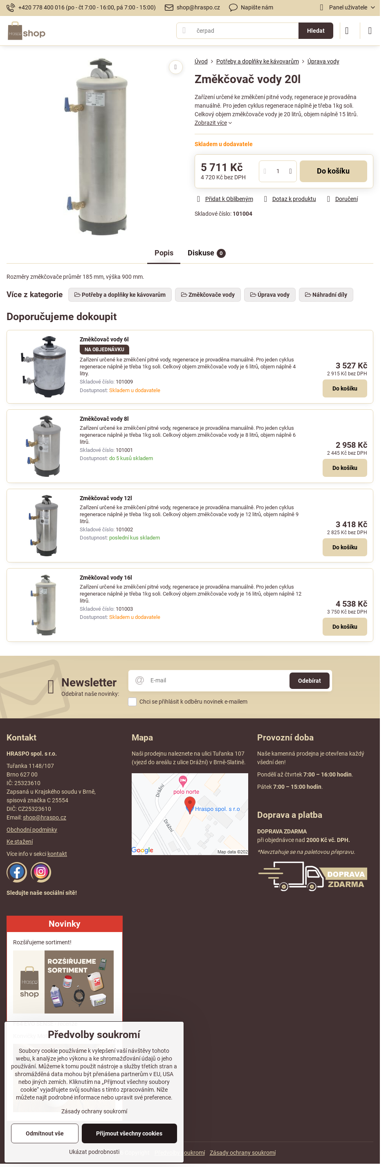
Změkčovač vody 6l (104, 339)
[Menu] (370, 31)
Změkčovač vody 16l (106, 577)
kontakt (57, 854)
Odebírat (309, 680)
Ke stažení (20, 841)
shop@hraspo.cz (44, 817)
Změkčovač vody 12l (106, 498)
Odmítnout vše (45, 1133)
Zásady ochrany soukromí (243, 1152)
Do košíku (333, 171)
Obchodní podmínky (32, 829)
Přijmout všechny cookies (129, 1133)
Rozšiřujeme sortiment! (42, 942)
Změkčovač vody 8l (104, 418)
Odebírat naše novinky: (90, 694)
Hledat (316, 30)
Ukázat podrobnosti (94, 1152)
